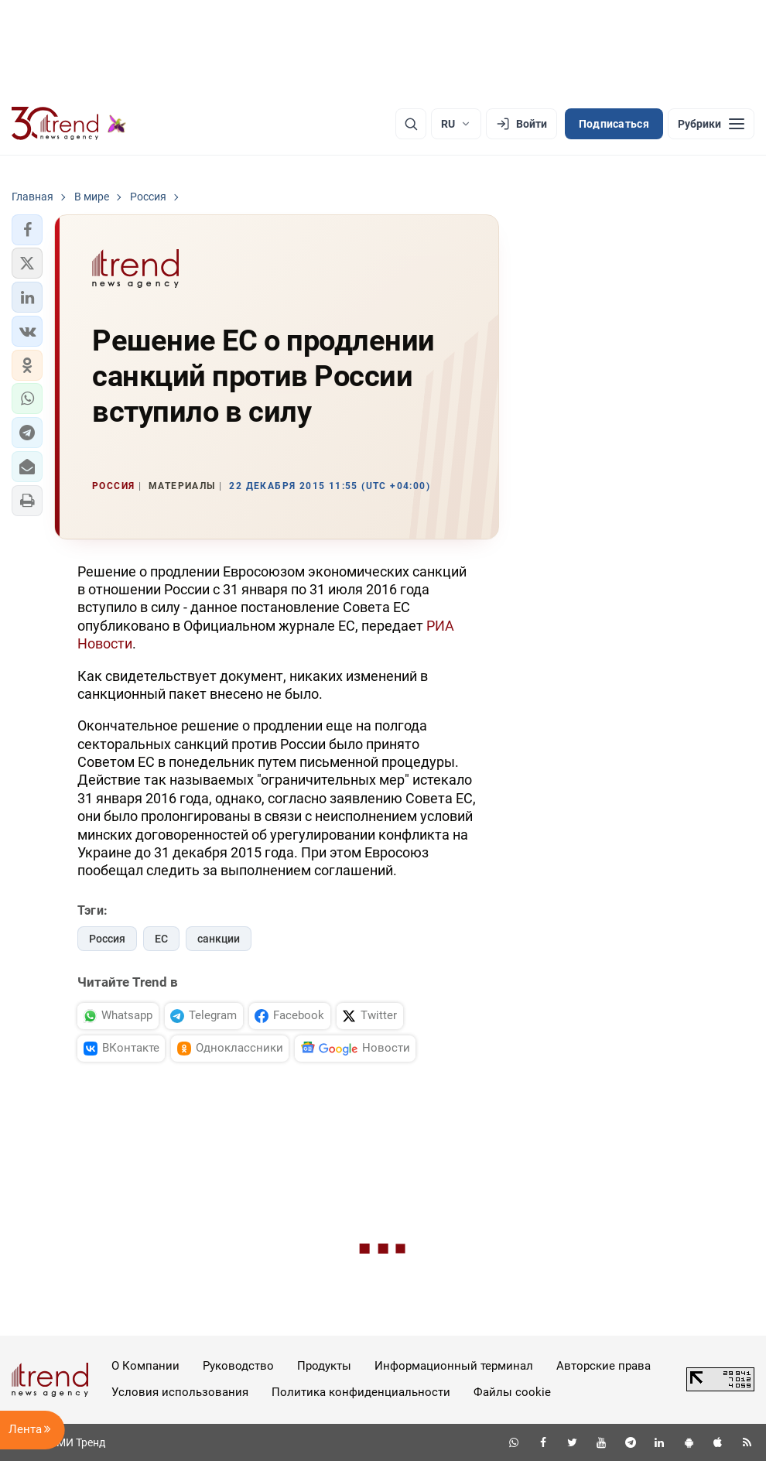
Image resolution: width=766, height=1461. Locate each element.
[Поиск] (410, 123)
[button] (27, 230)
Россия (107, 938)
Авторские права (603, 1366)
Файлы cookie (512, 1392)
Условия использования (179, 1392)
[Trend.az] (69, 124)
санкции (218, 938)
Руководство (238, 1366)
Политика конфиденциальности (361, 1392)
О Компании (145, 1366)
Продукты (324, 1366)
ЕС (161, 938)
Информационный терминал (453, 1366)
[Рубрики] (711, 123)
